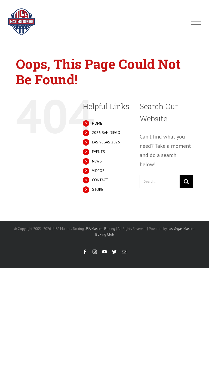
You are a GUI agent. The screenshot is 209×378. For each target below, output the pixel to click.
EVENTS (98, 151)
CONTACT (100, 179)
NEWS (97, 161)
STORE (97, 189)
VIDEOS (98, 170)
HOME (97, 123)
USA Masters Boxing (100, 228)
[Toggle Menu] (196, 22)
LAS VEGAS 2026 (106, 142)
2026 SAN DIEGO (106, 132)
